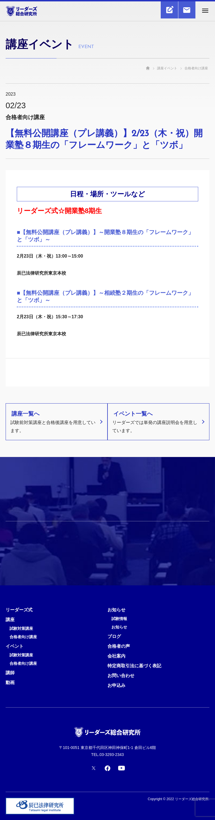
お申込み (116, 685)
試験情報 (119, 619)
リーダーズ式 (19, 609)
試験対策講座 (21, 628)
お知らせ (116, 609)
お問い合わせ (121, 675)
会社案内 (116, 656)
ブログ (114, 636)
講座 (10, 619)
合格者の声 (119, 646)
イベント (15, 646)
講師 (10, 672)
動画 (10, 682)
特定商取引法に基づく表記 (134, 665)
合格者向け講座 (23, 637)
